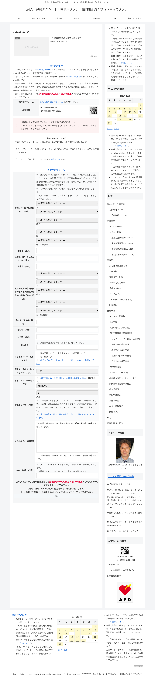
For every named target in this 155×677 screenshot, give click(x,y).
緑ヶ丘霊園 (114, 389)
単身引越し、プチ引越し (120, 328)
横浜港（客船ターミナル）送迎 (122, 378)
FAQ (109, 417)
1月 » (116, 129)
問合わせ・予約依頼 (116, 204)
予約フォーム (126, 63)
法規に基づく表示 (115, 423)
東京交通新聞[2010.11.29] (123, 255)
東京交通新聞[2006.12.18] (123, 249)
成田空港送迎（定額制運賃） (122, 333)
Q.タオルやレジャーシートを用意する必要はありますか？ (124, 523)
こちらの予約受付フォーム (51, 102)
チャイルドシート (117, 294)
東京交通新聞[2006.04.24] (123, 243)
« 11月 (109, 129)
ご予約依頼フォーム (118, 215)
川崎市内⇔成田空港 (120, 344)
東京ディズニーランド (119, 372)
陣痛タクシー (115, 412)
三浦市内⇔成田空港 (120, 361)
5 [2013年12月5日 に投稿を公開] (124, 109)
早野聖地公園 (115, 367)
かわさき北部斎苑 (117, 316)
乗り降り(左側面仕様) (118, 266)
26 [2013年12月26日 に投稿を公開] (125, 119)
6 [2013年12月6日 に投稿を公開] (130, 109)
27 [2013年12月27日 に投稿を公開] (130, 119)
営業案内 (111, 221)
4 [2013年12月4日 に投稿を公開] (119, 109)
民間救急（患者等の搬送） (121, 384)
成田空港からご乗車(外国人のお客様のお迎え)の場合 (63, 378)
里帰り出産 (114, 401)
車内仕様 (113, 271)
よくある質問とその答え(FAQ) (120, 570)
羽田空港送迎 (115, 395)
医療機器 (113, 305)
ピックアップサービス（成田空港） (127, 339)
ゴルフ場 (113, 322)
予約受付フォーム (44, 70)
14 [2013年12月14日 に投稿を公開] (135, 112)
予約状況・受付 (114, 564)
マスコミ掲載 (115, 232)
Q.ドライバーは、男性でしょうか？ (122, 531)
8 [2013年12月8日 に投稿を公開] (140, 109)
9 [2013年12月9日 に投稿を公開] (109, 112)
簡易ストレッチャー (118, 288)
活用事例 (111, 311)
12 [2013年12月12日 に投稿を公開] (125, 112)
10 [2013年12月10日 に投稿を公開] (114, 112)
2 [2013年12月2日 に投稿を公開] (109, 109)
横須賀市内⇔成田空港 (121, 356)
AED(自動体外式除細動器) (120, 299)
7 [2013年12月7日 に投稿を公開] (135, 109)
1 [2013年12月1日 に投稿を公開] (140, 105)
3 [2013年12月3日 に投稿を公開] (114, 109)
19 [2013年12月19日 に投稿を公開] (125, 116)
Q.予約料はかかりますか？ (119, 484)
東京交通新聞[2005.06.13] (123, 238)
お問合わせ (55, 159)
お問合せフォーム (117, 210)
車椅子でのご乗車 (117, 283)
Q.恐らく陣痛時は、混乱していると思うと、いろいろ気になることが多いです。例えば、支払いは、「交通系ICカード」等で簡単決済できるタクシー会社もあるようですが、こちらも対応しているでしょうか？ (124, 498)
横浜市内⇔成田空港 (120, 350)
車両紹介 (111, 260)
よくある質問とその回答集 (121, 476)
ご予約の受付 (56, 66)
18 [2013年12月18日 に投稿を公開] (120, 116)
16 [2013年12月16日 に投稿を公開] (109, 116)
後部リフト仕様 (116, 277)
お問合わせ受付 (114, 576)
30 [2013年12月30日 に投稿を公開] (109, 123)
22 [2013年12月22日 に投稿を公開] (140, 116)
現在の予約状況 (74, 76)
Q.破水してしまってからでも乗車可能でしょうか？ (124, 514)
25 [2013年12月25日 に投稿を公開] (120, 119)
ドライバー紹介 (116, 226)
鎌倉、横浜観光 (116, 406)
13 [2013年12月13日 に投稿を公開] (130, 112)
